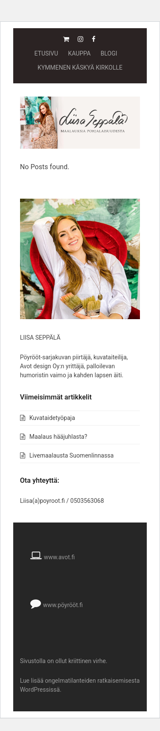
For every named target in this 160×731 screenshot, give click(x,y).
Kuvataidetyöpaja (52, 417)
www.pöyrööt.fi (63, 605)
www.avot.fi (59, 557)
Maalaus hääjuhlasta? (58, 436)
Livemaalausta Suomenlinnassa (71, 455)
